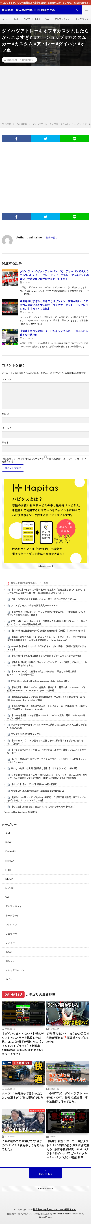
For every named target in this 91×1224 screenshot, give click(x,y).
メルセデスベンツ (14, 970)
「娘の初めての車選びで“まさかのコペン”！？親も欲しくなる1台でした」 (23, 1145)
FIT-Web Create (62, 1213)
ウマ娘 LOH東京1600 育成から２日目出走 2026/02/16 (37, 790)
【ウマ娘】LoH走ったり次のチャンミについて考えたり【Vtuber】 (44, 806)
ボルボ (8, 951)
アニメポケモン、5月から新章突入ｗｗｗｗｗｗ (34, 605)
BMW (27, 19)
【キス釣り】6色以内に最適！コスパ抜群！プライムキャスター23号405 (46, 655)
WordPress (45, 1217)
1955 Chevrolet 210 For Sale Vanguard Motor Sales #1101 (40, 681)
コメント (6, 379)
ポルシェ (10, 961)
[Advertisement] (45, 95)
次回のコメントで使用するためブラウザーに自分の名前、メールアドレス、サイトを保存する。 (45, 460)
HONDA (9, 860)
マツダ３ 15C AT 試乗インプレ (26, 734)
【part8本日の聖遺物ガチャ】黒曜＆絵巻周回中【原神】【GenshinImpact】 (48, 630)
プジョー (10, 942)
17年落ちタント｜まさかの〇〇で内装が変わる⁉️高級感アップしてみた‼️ (67, 1037)
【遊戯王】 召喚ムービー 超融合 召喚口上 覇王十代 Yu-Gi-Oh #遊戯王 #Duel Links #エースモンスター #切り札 (46, 689)
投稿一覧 (50, 237)
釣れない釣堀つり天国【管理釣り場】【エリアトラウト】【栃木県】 (44, 768)
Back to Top (45, 1173)
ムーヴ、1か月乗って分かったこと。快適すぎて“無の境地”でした (22, 1095)
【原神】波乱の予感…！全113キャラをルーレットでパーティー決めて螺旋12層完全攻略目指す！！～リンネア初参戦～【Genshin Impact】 (46, 639)
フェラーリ (11, 933)
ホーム (5, 19)
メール (7, 428)
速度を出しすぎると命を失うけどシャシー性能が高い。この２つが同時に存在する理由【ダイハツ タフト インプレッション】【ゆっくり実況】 (54, 305)
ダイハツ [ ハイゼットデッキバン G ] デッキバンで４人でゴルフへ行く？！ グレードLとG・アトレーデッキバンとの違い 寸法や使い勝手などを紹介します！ (54, 275)
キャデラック (81, 19)
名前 (5, 414)
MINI (37, 19)
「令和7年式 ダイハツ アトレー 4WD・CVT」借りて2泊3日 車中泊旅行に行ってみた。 (67, 1097)
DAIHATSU (27, 60)
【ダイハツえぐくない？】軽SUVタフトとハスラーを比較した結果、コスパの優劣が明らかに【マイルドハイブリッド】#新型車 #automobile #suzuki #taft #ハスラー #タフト (23, 1044)
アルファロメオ (62, 19)
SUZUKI (9, 888)
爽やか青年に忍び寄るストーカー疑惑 (29, 583)
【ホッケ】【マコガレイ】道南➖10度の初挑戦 (34, 784)
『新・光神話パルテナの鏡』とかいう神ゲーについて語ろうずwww (44, 599)
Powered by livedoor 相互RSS (20, 812)
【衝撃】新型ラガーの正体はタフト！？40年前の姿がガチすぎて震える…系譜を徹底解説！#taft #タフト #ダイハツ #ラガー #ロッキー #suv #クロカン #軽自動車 (67, 1149)
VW (47, 19)
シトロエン (11, 924)
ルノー (8, 979)
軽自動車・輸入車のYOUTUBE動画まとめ (54, 1209)
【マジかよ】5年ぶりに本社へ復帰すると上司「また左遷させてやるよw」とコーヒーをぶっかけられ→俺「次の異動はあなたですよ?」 (46, 591)
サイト (5, 442)
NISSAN (9, 878)
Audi (16, 19)
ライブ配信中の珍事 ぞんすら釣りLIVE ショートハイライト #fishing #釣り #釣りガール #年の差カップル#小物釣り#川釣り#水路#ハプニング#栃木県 (46, 776)
